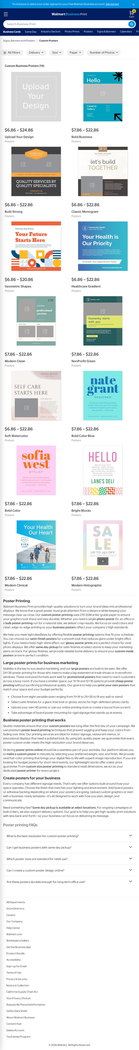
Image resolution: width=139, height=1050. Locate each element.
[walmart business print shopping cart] (132, 14)
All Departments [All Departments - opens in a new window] (15, 902)
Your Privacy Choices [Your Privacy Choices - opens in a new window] (18, 998)
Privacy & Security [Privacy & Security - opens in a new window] (16, 979)
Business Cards (12, 31)
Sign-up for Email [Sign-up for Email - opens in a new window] (16, 966)
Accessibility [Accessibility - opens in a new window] (13, 959)
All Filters (12, 53)
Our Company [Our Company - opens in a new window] (14, 921)
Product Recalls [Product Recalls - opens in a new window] (15, 953)
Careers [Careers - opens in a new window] (10, 915)
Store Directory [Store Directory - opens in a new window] (15, 908)
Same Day (31, 31)
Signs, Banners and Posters (19, 40)
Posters (88, 31)
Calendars (126, 31)
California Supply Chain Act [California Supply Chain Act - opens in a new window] (22, 991)
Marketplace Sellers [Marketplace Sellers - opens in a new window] (17, 940)
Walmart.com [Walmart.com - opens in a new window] (14, 934)
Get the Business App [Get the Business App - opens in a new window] (18, 947)
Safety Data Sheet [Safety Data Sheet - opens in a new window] (16, 1010)
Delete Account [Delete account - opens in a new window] (15, 1030)
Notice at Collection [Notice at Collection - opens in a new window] (17, 985)
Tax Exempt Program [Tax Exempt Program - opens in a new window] (18, 1036)
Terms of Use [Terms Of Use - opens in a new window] (13, 972)
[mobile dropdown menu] (5, 14)
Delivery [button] (36, 52)
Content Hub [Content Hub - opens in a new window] (13, 1023)
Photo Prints (72, 31)
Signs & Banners (106, 31)
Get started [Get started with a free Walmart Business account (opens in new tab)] (112, 4)
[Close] (133, 4)
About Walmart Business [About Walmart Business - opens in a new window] (20, 1017)
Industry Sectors (50, 31)
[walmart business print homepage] (69, 14)
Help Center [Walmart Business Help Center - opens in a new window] (13, 927)
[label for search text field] (65, 24)
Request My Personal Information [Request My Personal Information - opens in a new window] (25, 1004)
